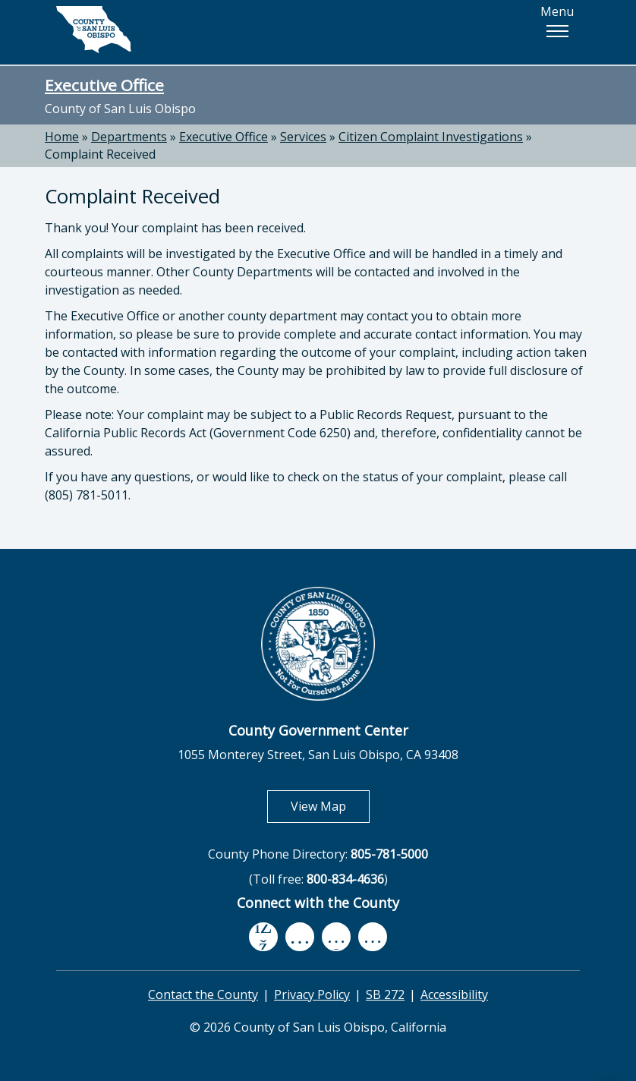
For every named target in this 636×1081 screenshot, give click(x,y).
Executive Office (104, 85)
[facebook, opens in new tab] (263, 937)
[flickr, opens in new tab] (336, 936)
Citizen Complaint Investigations (430, 136)
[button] (557, 31)
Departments (129, 136)
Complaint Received (100, 154)
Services (303, 136)
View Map (330, 806)
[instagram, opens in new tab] (373, 936)
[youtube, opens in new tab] (300, 936)
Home (62, 136)
